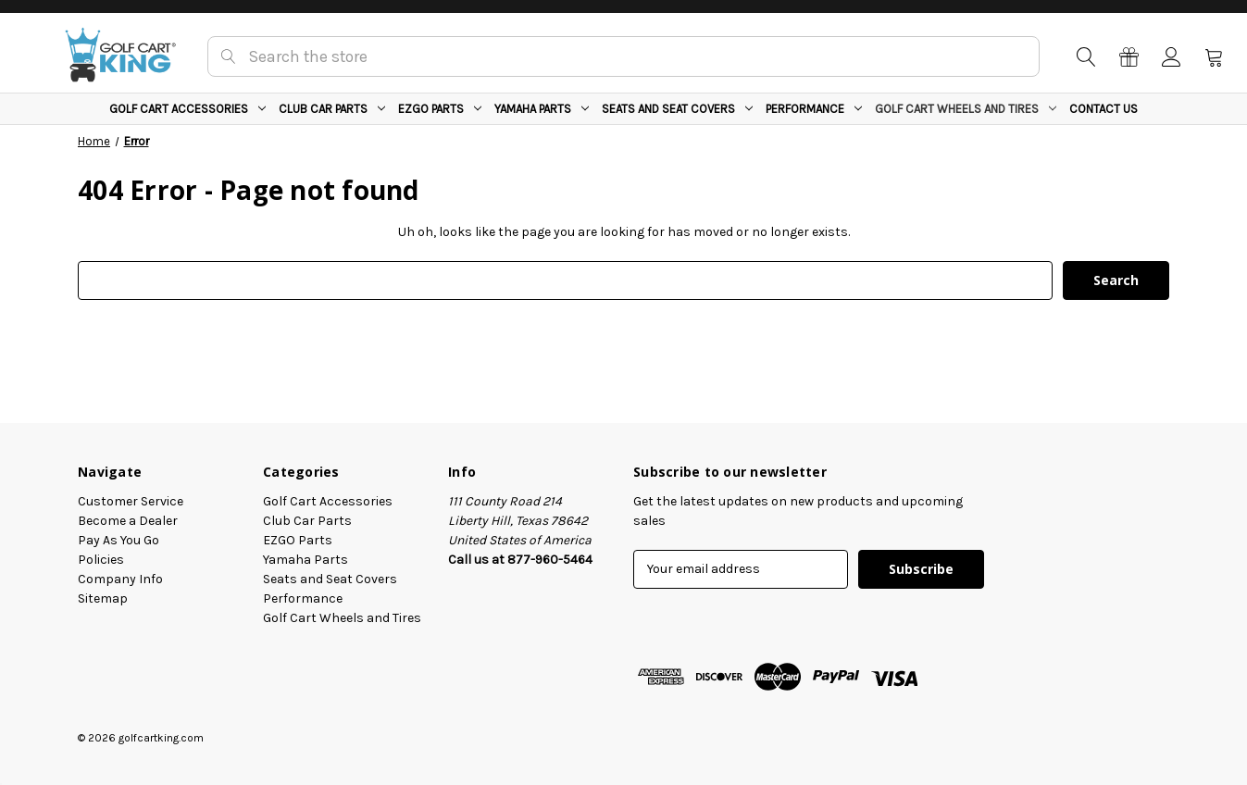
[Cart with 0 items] (1212, 56)
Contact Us (1103, 109)
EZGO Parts (439, 109)
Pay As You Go (118, 540)
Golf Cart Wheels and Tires (965, 109)
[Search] (1085, 56)
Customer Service (130, 501)
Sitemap (103, 598)
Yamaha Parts (541, 109)
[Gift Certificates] (1127, 56)
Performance (814, 109)
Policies (101, 559)
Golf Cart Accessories (187, 109)
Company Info (120, 579)
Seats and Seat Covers (677, 109)
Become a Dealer (128, 521)
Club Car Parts (332, 109)
